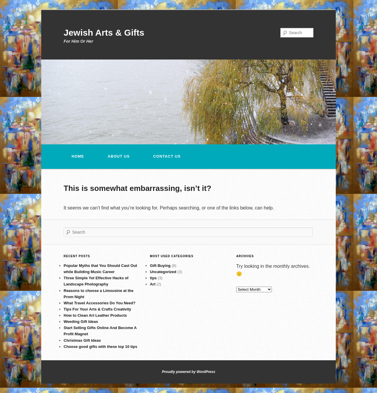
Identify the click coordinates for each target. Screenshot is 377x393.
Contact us (167, 156)
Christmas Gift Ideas (82, 340)
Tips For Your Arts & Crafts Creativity (97, 309)
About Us (119, 156)
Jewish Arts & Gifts (104, 32)
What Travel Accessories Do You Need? (99, 303)
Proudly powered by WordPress (188, 372)
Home (78, 156)
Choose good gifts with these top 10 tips (100, 346)
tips (153, 278)
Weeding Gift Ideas (81, 321)
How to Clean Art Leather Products (95, 315)
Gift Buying (160, 265)
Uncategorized (163, 272)
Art (153, 284)
